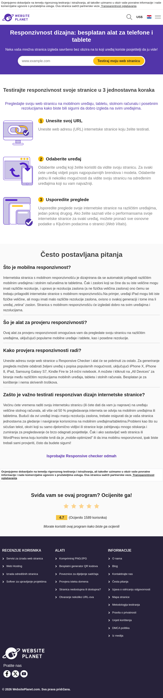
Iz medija (117, 635)
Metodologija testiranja (126, 604)
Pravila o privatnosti (124, 612)
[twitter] (15, 673)
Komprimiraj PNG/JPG (73, 558)
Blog (115, 566)
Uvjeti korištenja (122, 620)
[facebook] (7, 673)
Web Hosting (14, 566)
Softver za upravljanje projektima (26, 581)
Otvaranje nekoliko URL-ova (76, 597)
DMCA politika (121, 628)
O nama (117, 558)
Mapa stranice (121, 597)
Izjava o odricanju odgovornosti (131, 589)
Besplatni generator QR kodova (78, 566)
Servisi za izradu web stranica (24, 558)
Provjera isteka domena (73, 581)
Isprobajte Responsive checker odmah (81, 456)
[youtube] (24, 673)
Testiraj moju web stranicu (118, 61)
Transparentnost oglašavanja (118, 6)
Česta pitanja (120, 581)
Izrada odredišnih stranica (22, 574)
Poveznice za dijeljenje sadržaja (78, 574)
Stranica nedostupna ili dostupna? (80, 589)
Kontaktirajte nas (122, 574)
